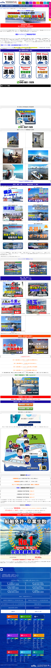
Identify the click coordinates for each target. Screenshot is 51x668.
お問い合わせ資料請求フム (50, 10)
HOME (1, 8)
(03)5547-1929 (14, 584)
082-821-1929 (14, 592)
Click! (38, 202)
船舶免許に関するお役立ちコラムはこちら (25, 424)
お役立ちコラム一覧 (38, 611)
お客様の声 (13, 611)
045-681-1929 (39, 584)
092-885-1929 (39, 592)
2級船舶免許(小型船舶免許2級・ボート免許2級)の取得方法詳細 (38, 600)
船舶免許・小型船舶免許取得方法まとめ (25, 596)
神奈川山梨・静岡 (23, 2)
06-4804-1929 (39, 588)
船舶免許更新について (38, 607)
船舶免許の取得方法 (6, 8)
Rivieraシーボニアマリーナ (38, 246)
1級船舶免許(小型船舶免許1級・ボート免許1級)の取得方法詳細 (13, 600)
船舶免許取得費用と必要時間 (13, 607)
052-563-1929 (14, 588)
